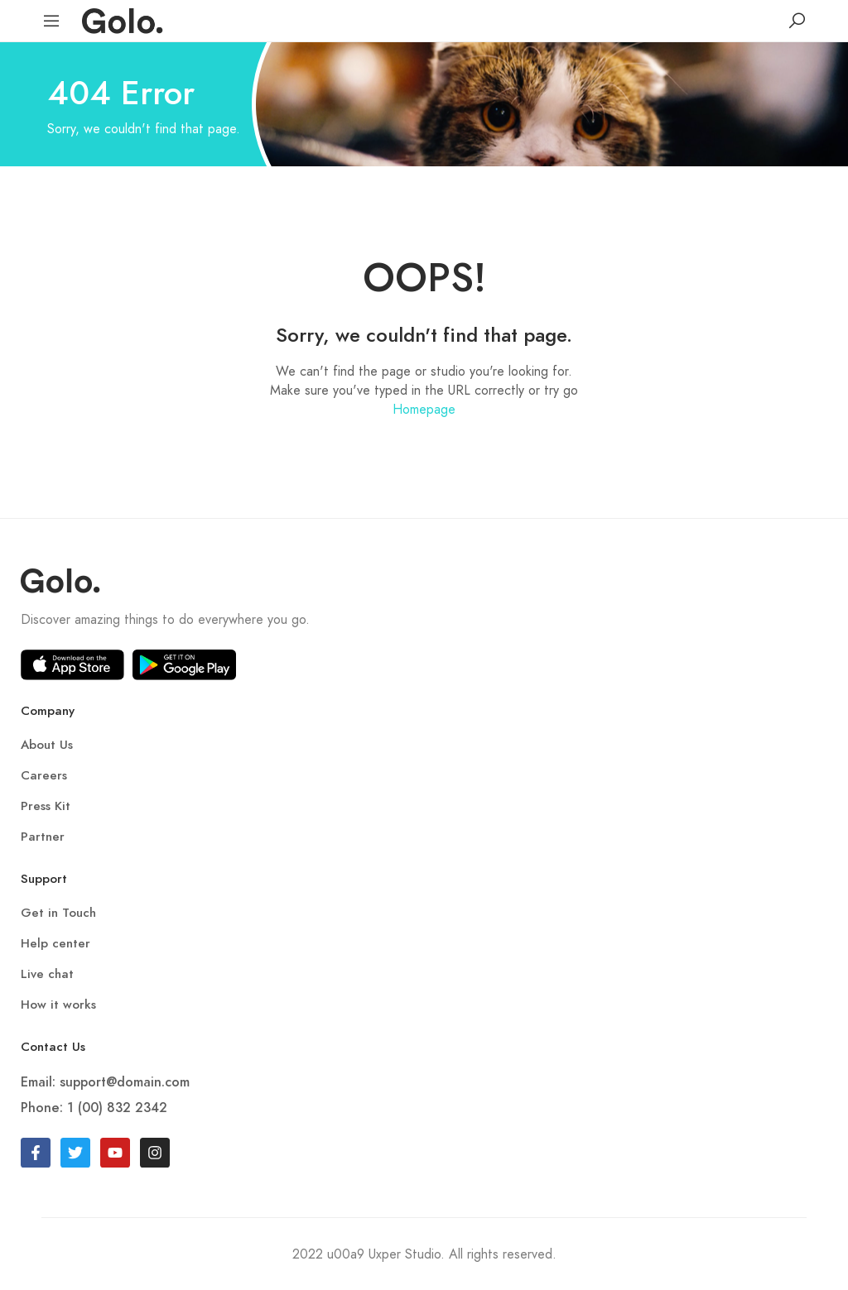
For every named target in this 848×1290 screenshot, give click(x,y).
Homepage (424, 409)
